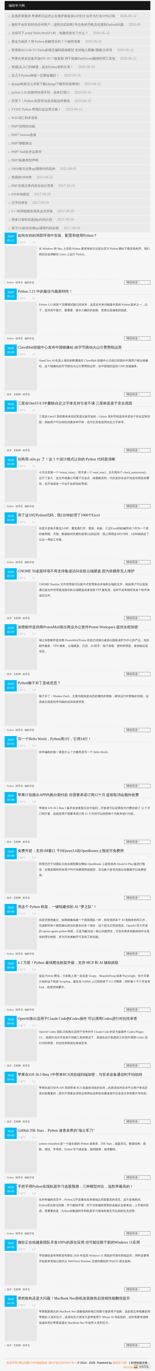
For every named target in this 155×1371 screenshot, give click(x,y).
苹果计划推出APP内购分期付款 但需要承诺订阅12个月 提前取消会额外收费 (78, 795)
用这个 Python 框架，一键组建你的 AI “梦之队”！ (57, 907)
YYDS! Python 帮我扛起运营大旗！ (35, 109)
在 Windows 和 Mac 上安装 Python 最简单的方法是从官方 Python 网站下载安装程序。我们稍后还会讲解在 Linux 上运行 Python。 (77, 251)
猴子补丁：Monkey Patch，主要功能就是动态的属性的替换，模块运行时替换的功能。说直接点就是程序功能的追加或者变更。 (77, 699)
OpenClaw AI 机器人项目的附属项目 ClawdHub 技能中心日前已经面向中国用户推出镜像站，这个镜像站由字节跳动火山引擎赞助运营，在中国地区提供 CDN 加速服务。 (76, 363)
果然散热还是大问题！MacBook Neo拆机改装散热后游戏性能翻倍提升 (74, 1298)
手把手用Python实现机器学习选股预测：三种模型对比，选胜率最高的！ (75, 1186)
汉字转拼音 (18, 202)
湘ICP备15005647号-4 (62, 1362)
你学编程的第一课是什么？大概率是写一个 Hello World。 (57, 752)
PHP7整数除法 (20, 143)
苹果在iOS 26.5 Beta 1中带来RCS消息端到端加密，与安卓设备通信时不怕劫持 (80, 1075)
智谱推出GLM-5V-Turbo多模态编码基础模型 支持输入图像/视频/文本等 (61, 50)
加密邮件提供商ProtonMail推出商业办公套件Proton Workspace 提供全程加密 (78, 627)
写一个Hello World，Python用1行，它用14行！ (54, 739)
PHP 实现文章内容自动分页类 (31, 185)
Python (10, 282)
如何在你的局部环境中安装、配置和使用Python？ (57, 235)
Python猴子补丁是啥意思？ (39, 683)
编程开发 (29, 282)
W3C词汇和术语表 (23, 118)
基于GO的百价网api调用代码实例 (34, 228)
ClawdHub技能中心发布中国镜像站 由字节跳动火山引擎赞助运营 (70, 347)
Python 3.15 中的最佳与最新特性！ (45, 291)
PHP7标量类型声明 (23, 160)
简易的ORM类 (20, 177)
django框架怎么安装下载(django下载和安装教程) (44, 84)
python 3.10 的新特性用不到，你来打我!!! (39, 92)
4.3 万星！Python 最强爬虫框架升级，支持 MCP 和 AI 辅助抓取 (68, 963)
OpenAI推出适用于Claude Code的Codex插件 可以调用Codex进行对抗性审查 (77, 1019)
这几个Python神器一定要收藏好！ (34, 75)
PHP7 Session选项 (22, 135)
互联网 (17, 394)
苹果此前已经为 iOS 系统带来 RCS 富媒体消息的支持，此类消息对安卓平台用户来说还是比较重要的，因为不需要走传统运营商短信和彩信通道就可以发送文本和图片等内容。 (77, 1090)
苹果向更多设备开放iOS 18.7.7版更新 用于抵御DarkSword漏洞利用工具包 (62, 58)
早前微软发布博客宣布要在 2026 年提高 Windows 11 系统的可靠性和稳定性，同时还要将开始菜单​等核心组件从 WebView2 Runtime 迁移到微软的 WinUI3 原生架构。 (77, 1258)
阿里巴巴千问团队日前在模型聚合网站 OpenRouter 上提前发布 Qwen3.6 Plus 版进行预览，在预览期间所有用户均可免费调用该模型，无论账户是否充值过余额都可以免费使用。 (75, 869)
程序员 (19, 282)
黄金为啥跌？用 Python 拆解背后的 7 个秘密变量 (45, 41)
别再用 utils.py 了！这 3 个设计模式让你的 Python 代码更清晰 (66, 459)
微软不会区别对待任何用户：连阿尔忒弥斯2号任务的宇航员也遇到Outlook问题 (67, 24)
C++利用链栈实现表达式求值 (31, 211)
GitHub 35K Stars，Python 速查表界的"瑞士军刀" (56, 1130)
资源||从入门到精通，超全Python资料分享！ (41, 67)
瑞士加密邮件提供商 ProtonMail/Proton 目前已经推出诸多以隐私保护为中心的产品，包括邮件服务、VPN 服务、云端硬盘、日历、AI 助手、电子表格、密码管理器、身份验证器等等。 (77, 646)
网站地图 (24, 1362)
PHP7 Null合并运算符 (25, 151)
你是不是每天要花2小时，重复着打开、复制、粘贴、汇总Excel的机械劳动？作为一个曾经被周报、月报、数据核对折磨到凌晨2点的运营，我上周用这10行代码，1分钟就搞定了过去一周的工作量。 (77, 534)
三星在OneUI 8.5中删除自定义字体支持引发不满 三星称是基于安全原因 (75, 403)
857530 (128, 1367)
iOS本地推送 (19, 194)
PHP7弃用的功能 (22, 126)
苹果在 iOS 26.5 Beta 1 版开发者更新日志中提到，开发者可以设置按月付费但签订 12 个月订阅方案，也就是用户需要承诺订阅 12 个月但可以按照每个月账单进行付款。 (77, 811)
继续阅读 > (133, 282)
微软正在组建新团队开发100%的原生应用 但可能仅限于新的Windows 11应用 (79, 1242)
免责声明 (12, 1362)
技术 (9, 394)
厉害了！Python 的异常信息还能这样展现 (40, 101)
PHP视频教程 (39, 1362)
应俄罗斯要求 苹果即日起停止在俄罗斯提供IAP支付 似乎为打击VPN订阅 (62, 16)
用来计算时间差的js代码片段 (31, 219)
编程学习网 (120, 1362)
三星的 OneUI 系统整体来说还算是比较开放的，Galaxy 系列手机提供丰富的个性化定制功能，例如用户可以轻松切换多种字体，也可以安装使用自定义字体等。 (77, 419)
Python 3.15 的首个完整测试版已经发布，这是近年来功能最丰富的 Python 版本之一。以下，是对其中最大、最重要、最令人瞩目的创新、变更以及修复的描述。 (76, 307)
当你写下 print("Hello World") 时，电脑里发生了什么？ (49, 33)
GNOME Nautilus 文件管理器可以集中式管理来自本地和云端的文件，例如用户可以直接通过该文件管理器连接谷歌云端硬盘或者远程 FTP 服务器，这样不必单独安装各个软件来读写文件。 (77, 590)
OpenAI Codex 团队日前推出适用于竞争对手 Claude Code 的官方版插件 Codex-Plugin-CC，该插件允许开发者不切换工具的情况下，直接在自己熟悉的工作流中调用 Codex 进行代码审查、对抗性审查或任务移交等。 (76, 1037)
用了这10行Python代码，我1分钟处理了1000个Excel (59, 515)
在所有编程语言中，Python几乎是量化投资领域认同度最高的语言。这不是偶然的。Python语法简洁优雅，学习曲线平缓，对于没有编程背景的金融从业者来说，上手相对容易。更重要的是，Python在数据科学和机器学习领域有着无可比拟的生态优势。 (77, 1205)
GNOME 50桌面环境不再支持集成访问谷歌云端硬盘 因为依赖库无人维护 (76, 571)
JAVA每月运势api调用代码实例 (32, 168)
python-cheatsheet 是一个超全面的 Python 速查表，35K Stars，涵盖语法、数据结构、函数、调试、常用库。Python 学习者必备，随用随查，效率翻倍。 (75, 1146)
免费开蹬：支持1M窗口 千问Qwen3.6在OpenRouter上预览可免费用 (71, 851)
